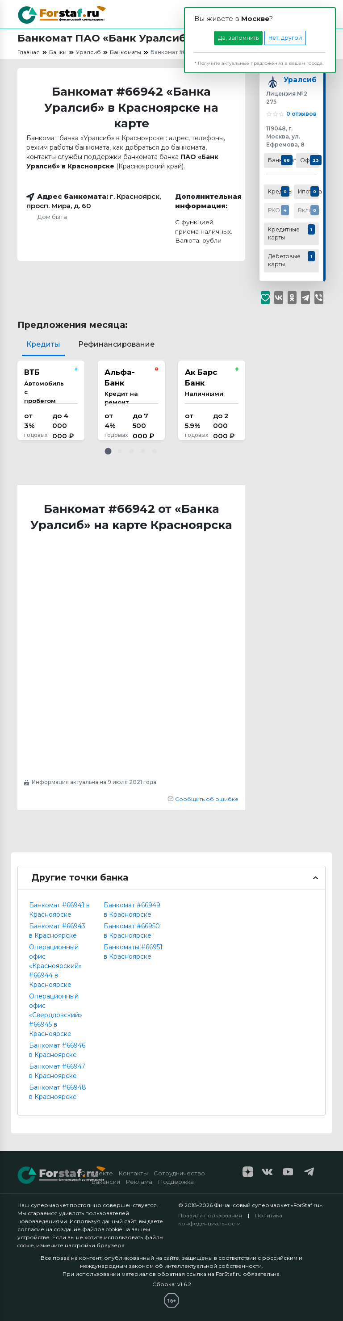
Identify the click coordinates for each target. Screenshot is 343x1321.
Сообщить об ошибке (202, 799)
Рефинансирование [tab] (116, 344)
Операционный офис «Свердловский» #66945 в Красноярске (55, 1015)
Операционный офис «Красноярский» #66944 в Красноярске (55, 966)
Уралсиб (299, 80)
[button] (108, 451)
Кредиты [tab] (43, 344)
